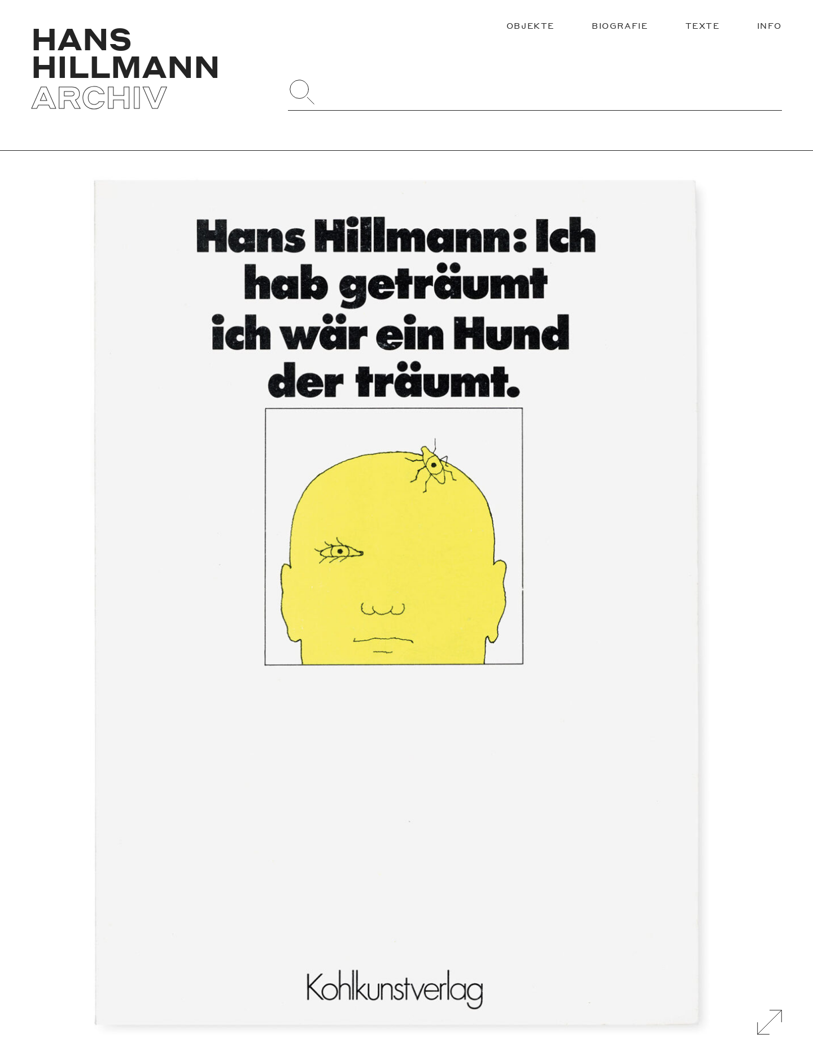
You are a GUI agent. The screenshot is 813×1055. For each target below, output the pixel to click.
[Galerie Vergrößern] (769, 1022)
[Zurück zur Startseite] (149, 67)
